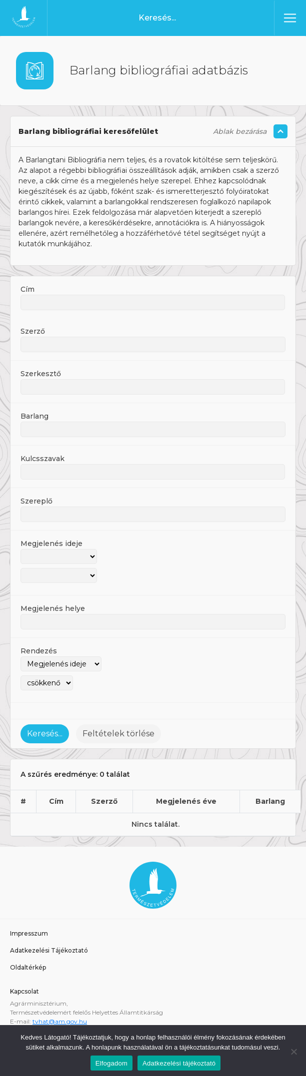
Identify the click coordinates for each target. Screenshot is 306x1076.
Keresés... (44, 731)
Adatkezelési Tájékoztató (49, 948)
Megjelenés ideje (51, 541)
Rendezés (38, 648)
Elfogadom (112, 1061)
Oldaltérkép (28, 965)
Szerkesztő (40, 371)
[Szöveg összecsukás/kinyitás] (281, 129)
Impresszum (29, 931)
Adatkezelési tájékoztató (179, 1061)
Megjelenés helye (52, 606)
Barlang (34, 414)
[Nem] (293, 1050)
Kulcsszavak (42, 456)
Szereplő (36, 499)
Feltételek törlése (118, 731)
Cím (27, 287)
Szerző (32, 329)
